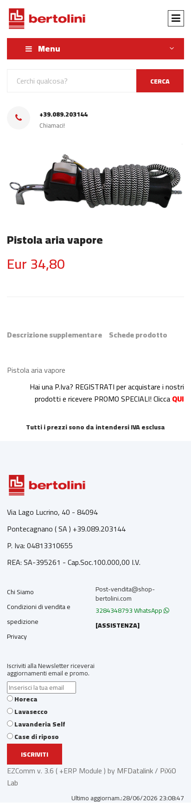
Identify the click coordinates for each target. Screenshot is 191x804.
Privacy (17, 636)
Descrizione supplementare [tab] (54, 335)
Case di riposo (36, 736)
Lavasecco (31, 711)
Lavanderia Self (39, 724)
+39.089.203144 (63, 114)
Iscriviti (34, 754)
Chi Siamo (20, 592)
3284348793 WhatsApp (132, 610)
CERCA (160, 81)
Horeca (26, 699)
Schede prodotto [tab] (138, 335)
